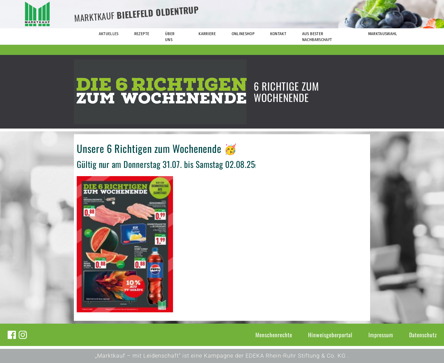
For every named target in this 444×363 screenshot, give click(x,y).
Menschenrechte (273, 334)
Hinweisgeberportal (330, 334)
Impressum (380, 334)
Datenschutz (423, 334)
